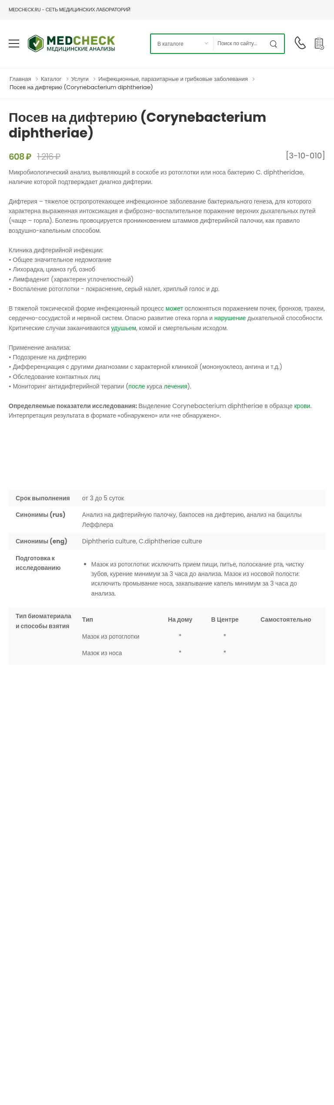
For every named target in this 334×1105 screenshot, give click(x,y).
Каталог (51, 79)
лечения (175, 386)
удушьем (123, 328)
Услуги (80, 79)
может (174, 308)
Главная (20, 79)
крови (302, 406)
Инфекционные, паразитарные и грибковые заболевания (173, 79)
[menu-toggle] (14, 43)
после (136, 386)
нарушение (230, 318)
